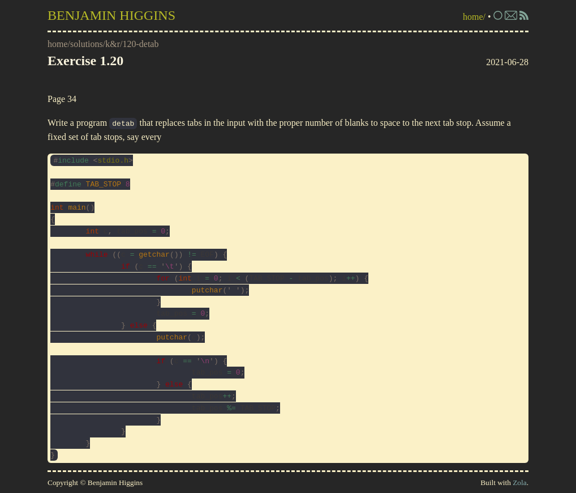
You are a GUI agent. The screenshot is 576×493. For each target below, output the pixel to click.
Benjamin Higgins (111, 15)
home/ (474, 17)
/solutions (85, 44)
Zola (519, 482)
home (58, 44)
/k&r (111, 44)
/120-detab (139, 44)
